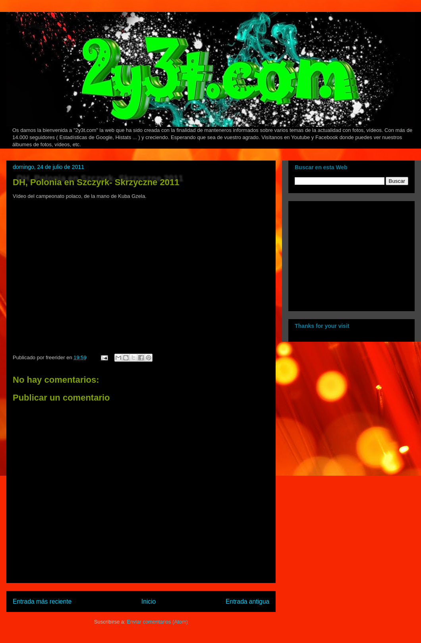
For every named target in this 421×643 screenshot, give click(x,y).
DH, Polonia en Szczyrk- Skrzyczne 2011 (96, 182)
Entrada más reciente (42, 601)
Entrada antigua (247, 601)
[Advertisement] (344, 254)
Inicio (148, 601)
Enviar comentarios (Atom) (157, 622)
